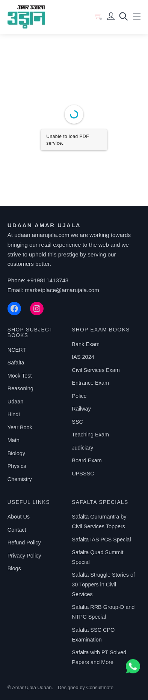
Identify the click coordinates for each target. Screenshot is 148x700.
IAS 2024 (83, 357)
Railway (81, 409)
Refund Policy (24, 543)
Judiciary (82, 448)
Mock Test (20, 376)
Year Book (20, 427)
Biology (16, 453)
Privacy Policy (24, 556)
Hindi (14, 414)
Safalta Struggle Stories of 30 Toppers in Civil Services (103, 584)
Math (14, 440)
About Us (19, 517)
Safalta (16, 363)
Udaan (16, 402)
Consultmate (99, 687)
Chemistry (20, 479)
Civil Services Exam (96, 370)
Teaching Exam (90, 435)
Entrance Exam (90, 383)
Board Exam (86, 460)
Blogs (14, 568)
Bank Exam (86, 344)
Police (79, 396)
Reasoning (20, 388)
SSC (77, 422)
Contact (17, 530)
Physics (17, 466)
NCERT (17, 350)
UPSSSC (83, 474)
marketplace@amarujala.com (62, 290)
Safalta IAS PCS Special (101, 540)
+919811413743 (47, 280)
